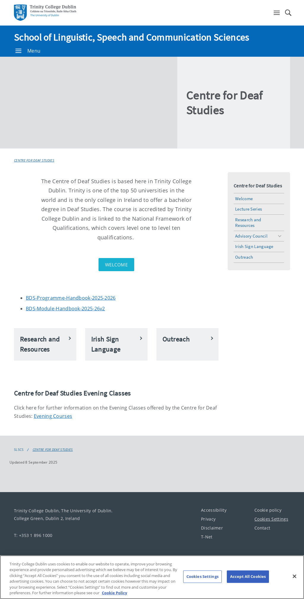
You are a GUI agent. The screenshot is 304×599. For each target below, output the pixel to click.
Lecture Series (248, 209)
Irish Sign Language (254, 246)
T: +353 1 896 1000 (33, 535)
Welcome (116, 265)
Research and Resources (248, 222)
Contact (262, 528)
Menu (27, 51)
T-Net (207, 537)
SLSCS (19, 450)
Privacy (208, 519)
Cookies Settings (271, 519)
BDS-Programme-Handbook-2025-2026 (71, 298)
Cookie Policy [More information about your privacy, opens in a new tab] (114, 592)
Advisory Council (251, 236)
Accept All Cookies (248, 576)
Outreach (244, 257)
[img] (95, 102)
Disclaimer (212, 528)
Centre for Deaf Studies (34, 160)
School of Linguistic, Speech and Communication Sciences (131, 37)
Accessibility (214, 510)
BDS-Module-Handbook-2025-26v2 (65, 308)
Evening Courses (53, 416)
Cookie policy (267, 510)
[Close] (294, 576)
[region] (152, 577)
